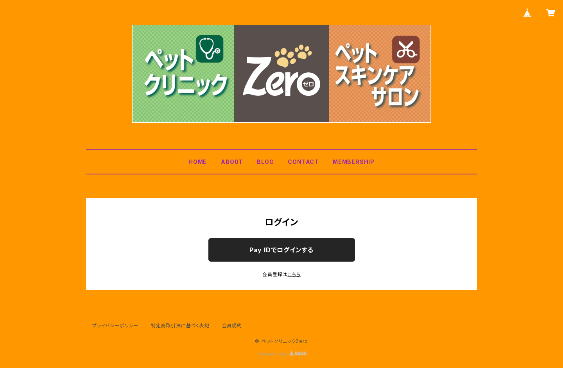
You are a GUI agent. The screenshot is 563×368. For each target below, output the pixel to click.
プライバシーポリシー (115, 326)
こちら (293, 274)
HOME (197, 161)
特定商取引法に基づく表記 (180, 326)
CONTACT (303, 161)
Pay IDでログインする (281, 250)
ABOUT (232, 161)
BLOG (265, 161)
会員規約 (232, 326)
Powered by (281, 354)
